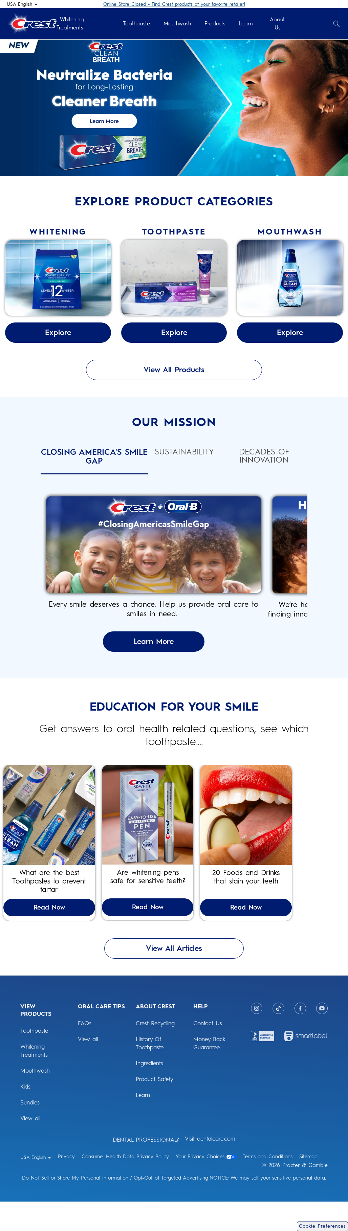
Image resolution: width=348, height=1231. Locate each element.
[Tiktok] (278, 1038)
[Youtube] (322, 1038)
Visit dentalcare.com (210, 1168)
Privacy (66, 1186)
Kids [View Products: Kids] (25, 1116)
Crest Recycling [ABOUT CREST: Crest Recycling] (155, 1052)
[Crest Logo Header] (32, 24)
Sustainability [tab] (184, 452)
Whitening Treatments (70, 23)
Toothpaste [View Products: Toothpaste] (34, 1060)
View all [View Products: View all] (30, 1147)
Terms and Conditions (267, 1186)
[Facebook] (300, 1038)
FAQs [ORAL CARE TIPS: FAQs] (84, 1052)
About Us (277, 23)
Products (214, 23)
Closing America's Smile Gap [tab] (94, 457)
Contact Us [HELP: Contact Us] (207, 1052)
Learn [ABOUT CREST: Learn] (143, 1124)
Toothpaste (136, 23)
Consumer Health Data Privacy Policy (125, 1186)
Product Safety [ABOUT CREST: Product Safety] (154, 1108)
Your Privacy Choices (206, 1186)
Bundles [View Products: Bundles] (30, 1131)
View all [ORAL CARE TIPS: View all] (88, 1068)
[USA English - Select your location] (22, 4)
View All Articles (174, 977)
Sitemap (308, 1186)
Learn (246, 23)
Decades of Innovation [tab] (264, 456)
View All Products (174, 369)
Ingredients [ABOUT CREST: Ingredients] (149, 1092)
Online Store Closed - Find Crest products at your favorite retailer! (174, 4)
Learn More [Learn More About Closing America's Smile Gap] (174, 650)
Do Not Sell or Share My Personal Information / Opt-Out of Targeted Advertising (115, 1207)
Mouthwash (177, 23)
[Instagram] (256, 1038)
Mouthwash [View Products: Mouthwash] (35, 1100)
